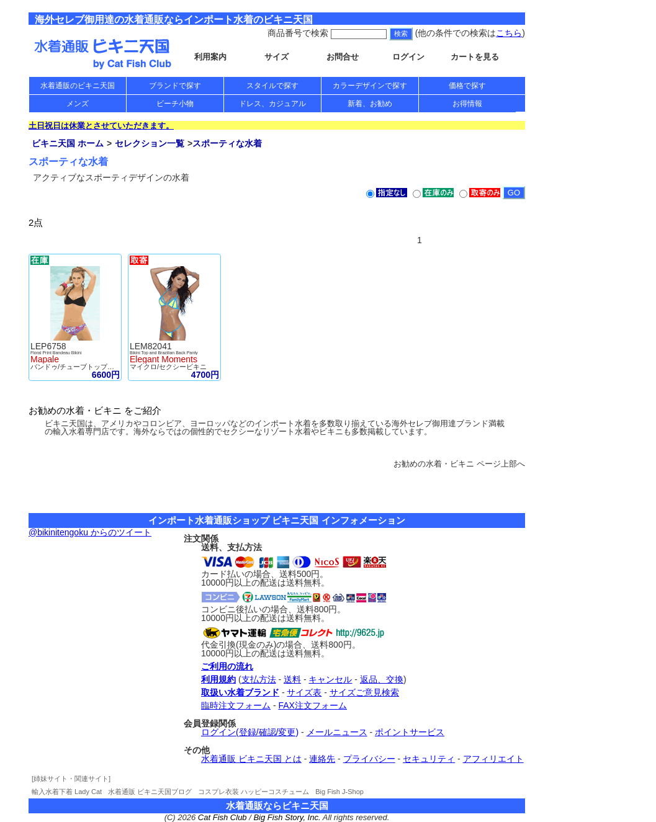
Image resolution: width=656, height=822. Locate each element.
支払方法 (258, 679)
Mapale (44, 359)
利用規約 (218, 679)
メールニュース (337, 732)
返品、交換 (381, 679)
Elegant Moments (163, 359)
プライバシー (369, 759)
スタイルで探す (272, 85)
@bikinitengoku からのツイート (90, 532)
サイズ (276, 56)
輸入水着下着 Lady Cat (67, 791)
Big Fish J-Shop (339, 791)
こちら (509, 33)
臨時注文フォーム (236, 705)
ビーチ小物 (175, 103)
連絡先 (322, 759)
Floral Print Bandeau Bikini (56, 353)
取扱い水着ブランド (240, 692)
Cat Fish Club (222, 817)
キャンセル (330, 679)
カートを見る (475, 56)
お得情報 (467, 103)
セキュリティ (429, 759)
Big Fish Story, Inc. (286, 817)
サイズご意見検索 (364, 692)
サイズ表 (304, 692)
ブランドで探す (175, 85)
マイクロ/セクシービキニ (168, 366)
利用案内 (210, 56)
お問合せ (342, 56)
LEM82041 (151, 346)
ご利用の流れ (227, 666)
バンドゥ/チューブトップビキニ (79, 366)
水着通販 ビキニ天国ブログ (150, 791)
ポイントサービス (409, 732)
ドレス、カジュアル (272, 103)
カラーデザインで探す (370, 85)
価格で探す (467, 85)
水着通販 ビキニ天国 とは (251, 759)
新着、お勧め (370, 103)
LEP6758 (48, 346)
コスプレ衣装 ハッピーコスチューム (253, 791)
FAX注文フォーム (312, 705)
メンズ (77, 103)
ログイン (408, 56)
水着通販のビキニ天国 (77, 85)
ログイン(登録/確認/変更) (250, 732)
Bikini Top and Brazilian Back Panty (164, 353)
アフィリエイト (493, 759)
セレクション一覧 (149, 143)
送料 (292, 679)
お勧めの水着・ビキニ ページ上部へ (459, 463)
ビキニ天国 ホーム (68, 143)
